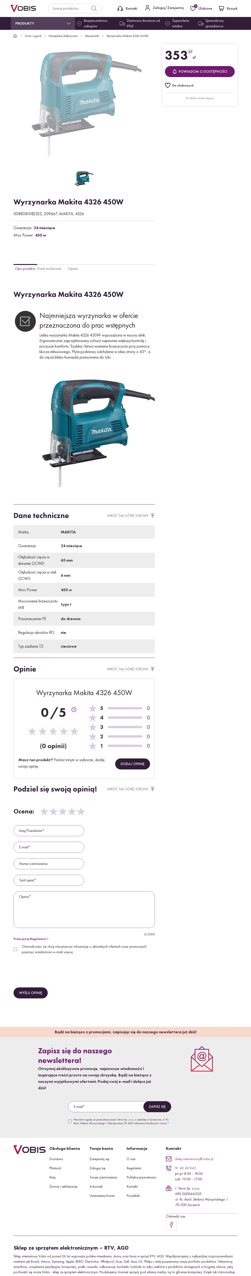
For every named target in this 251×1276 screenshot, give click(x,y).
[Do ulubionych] (179, 85)
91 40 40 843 (185, 1168)
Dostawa (56, 1158)
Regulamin (134, 1168)
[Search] (94, 8)
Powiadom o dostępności (199, 71)
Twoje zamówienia (103, 1177)
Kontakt (132, 1186)
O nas (131, 1158)
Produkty (24, 23)
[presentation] (48, 966)
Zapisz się (157, 1106)
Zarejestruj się (99, 1158)
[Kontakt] (127, 8)
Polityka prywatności (141, 1177)
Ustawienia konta (102, 1195)
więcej (68, 952)
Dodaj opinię (133, 763)
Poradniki (133, 1195)
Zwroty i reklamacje (63, 1186)
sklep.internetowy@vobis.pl (194, 1158)
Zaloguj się (97, 1168)
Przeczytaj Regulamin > (31, 939)
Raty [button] (52, 1177)
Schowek (96, 1186)
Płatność (55, 1168)
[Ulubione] (201, 8)
